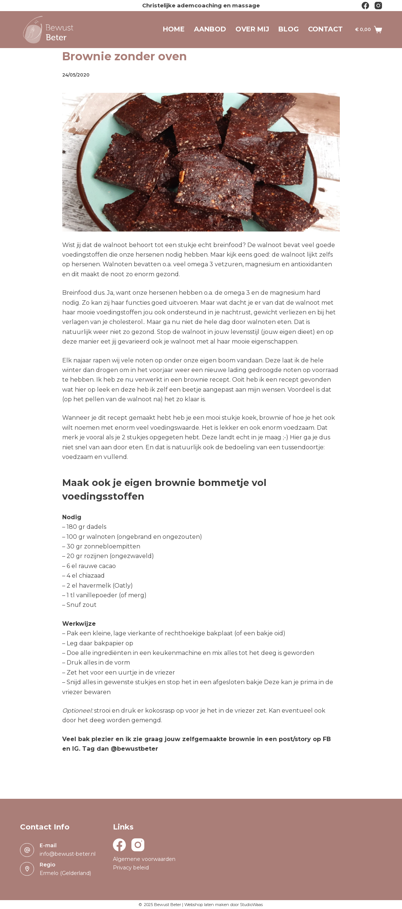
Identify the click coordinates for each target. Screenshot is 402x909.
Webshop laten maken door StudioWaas (223, 904)
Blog (288, 29)
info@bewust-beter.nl (68, 854)
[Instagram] (378, 5)
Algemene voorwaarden (144, 859)
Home (174, 29)
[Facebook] (365, 5)
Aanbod (210, 29)
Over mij (252, 29)
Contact (325, 29)
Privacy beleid (131, 867)
